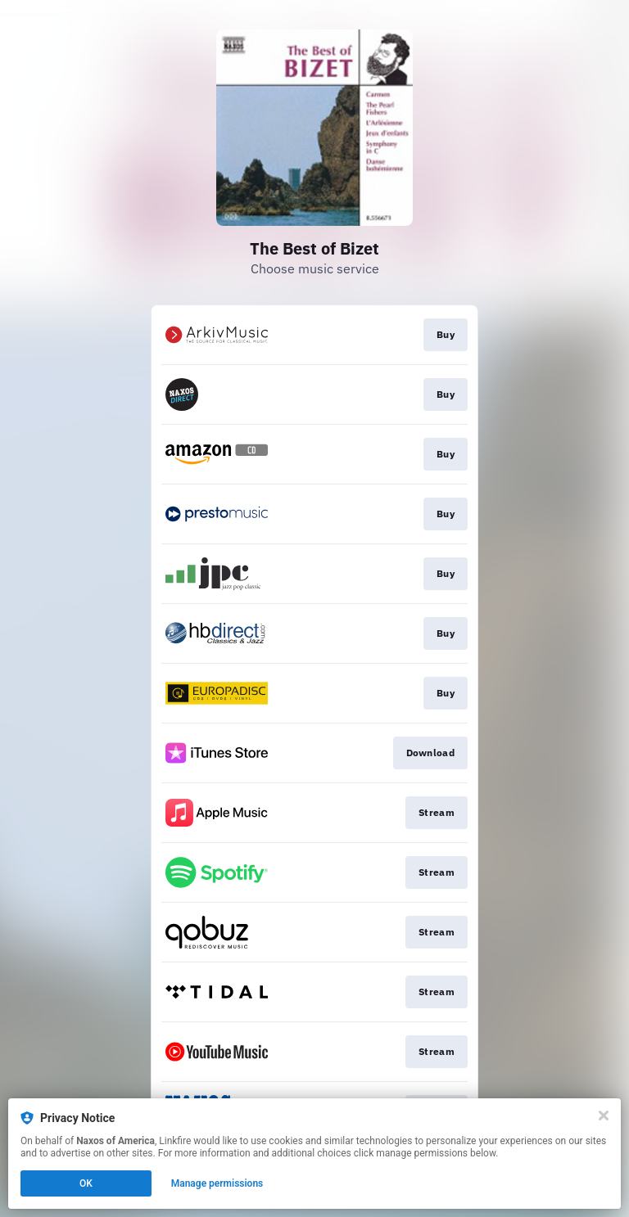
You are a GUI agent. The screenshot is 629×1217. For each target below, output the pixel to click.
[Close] (604, 1115)
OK (86, 1183)
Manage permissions (217, 1183)
